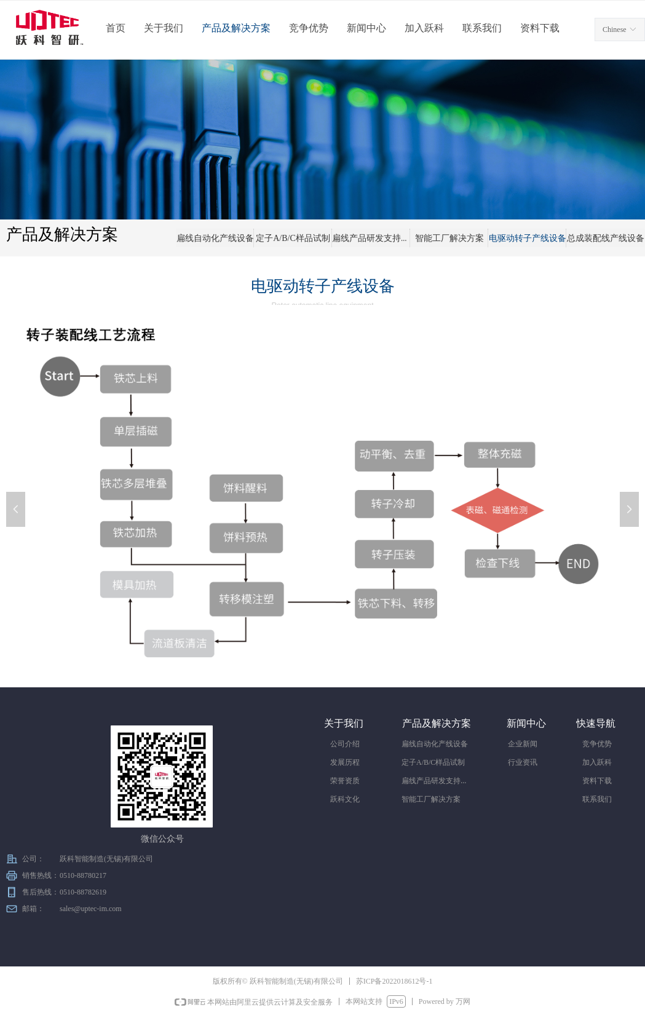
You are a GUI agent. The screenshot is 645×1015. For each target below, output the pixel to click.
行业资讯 (522, 762)
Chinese (615, 29)
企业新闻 (522, 744)
